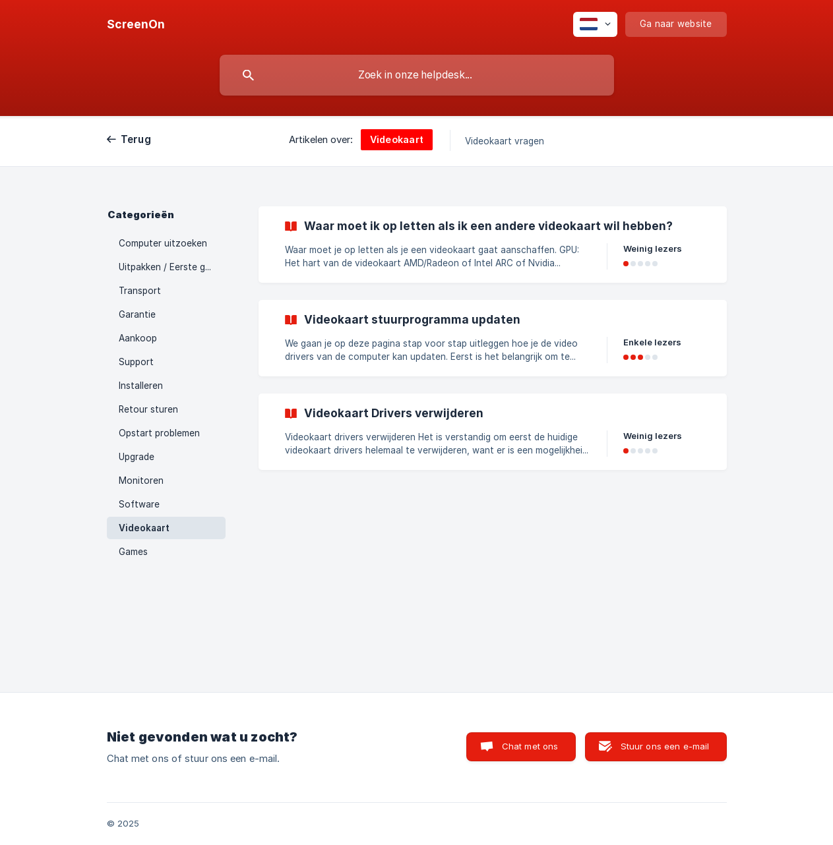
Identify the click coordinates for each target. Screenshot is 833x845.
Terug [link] (136, 139)
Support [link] (136, 362)
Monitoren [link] (141, 480)
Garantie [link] (137, 314)
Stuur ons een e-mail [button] (665, 746)
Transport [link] (140, 290)
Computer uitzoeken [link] (163, 243)
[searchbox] (417, 75)
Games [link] (133, 551)
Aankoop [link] (138, 338)
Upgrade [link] (136, 457)
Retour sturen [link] (148, 409)
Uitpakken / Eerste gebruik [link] (172, 267)
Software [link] (139, 504)
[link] (493, 244)
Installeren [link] (141, 385)
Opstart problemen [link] (159, 433)
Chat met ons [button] (530, 746)
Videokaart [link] (144, 528)
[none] (136, 24)
